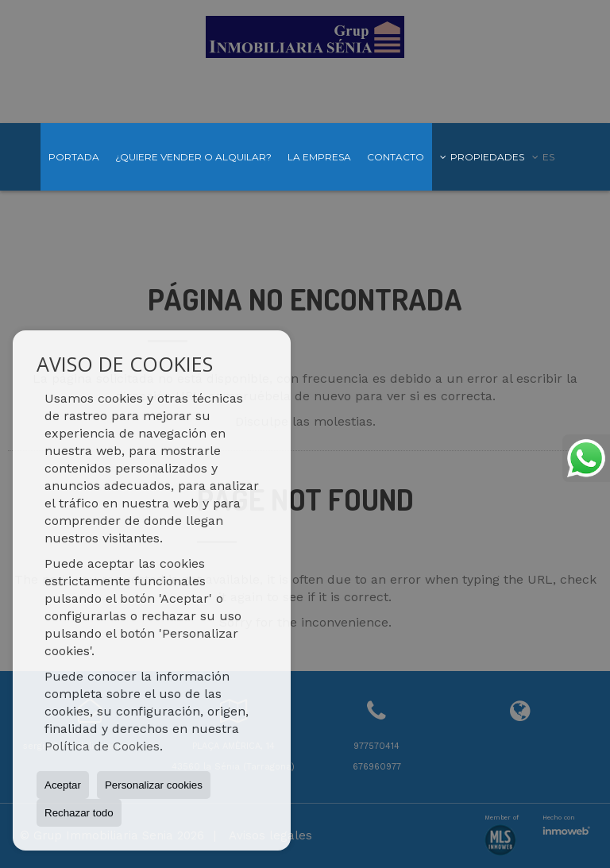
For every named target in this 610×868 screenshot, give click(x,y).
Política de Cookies (102, 746)
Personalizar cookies (154, 785)
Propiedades (482, 157)
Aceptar (62, 785)
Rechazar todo (79, 813)
